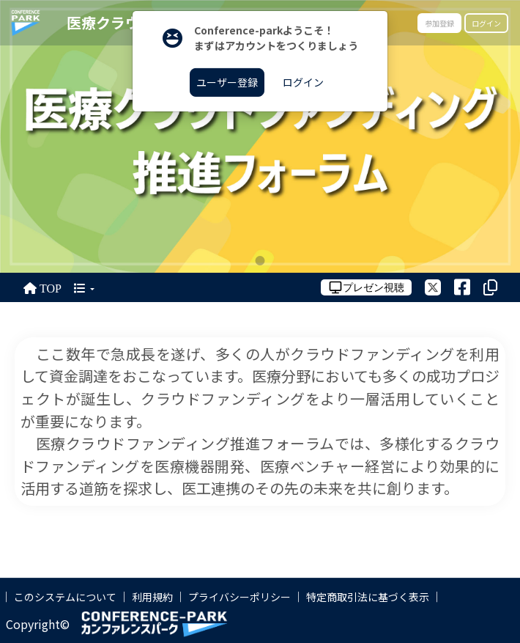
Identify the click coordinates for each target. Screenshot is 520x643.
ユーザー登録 (227, 82)
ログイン (486, 23)
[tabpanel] (260, 136)
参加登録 (439, 23)
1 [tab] (260, 260)
